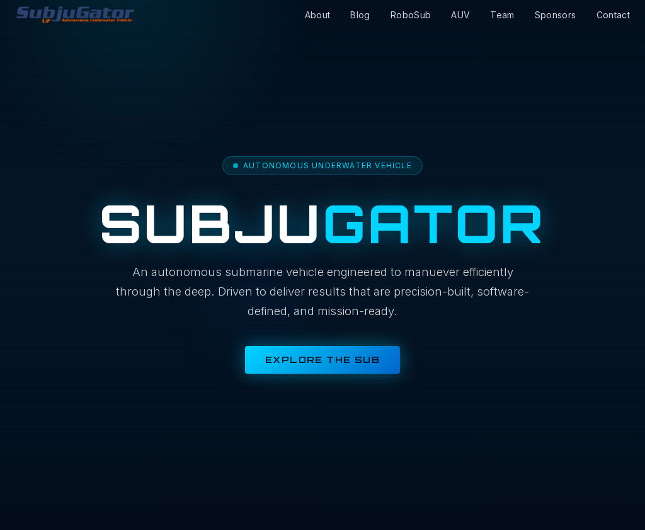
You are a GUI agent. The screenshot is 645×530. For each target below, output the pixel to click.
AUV (460, 14)
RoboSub (411, 14)
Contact (613, 14)
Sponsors (555, 14)
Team (502, 14)
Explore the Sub (322, 359)
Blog (360, 14)
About (318, 14)
